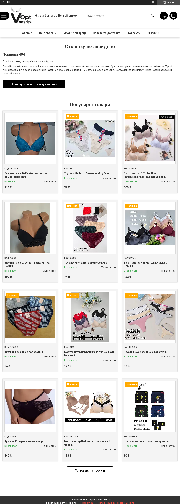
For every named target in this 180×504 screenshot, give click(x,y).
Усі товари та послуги (90, 470)
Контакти (133, 33)
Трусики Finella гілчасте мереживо (85, 262)
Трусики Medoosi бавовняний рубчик (86, 173)
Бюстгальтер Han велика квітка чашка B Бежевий (89, 354)
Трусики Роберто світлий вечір (23, 441)
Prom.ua (107, 499)
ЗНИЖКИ (153, 33)
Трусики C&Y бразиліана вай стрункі (146, 352)
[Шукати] (152, 15)
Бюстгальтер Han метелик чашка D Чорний (145, 264)
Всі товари (46, 33)
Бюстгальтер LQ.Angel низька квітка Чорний (27, 264)
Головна (26, 33)
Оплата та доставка (106, 33)
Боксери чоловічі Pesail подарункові (146, 441)
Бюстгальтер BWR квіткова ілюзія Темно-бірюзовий (25, 175)
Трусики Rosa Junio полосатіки (23, 352)
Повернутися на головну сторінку (34, 84)
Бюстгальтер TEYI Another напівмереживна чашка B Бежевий (145, 175)
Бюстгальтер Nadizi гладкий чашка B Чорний (87, 443)
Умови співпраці (74, 33)
